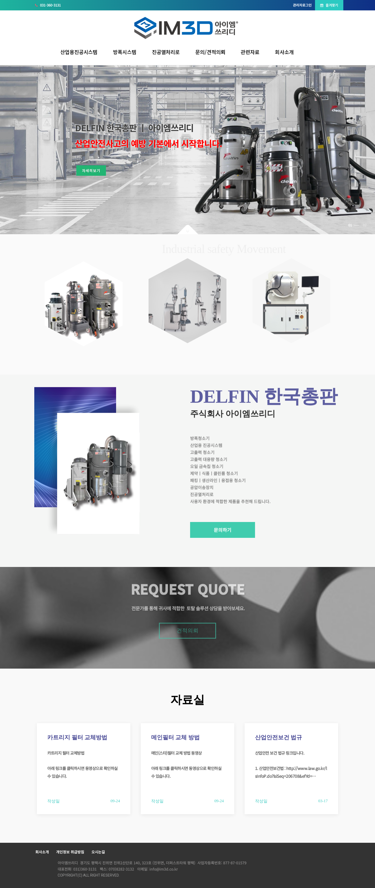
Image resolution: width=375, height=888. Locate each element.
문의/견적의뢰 (210, 52)
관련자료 (250, 52)
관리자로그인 (302, 5)
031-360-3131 (48, 5)
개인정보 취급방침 (70, 851)
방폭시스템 (124, 52)
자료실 (187, 700)
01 (353, 225)
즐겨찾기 (329, 5)
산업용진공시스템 (78, 52)
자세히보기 (95, 173)
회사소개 (284, 52)
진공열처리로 (166, 52)
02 (364, 225)
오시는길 (98, 851)
